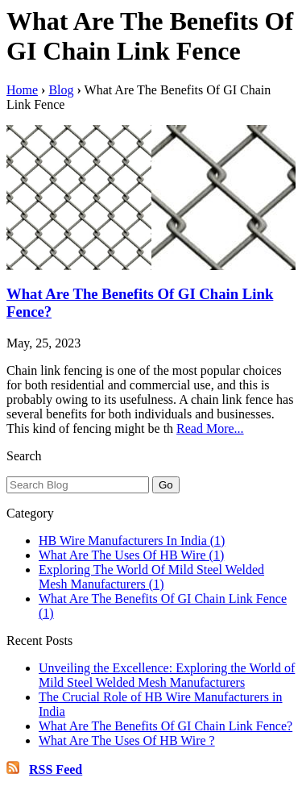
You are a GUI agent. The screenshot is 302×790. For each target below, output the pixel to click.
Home (22, 90)
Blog (60, 90)
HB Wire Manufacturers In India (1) (132, 540)
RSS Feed (55, 769)
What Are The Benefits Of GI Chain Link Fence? (165, 726)
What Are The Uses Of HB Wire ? (127, 740)
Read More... (210, 428)
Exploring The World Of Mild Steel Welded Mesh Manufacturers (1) (151, 577)
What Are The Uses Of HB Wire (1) (131, 555)
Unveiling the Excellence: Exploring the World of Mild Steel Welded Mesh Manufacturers (167, 675)
